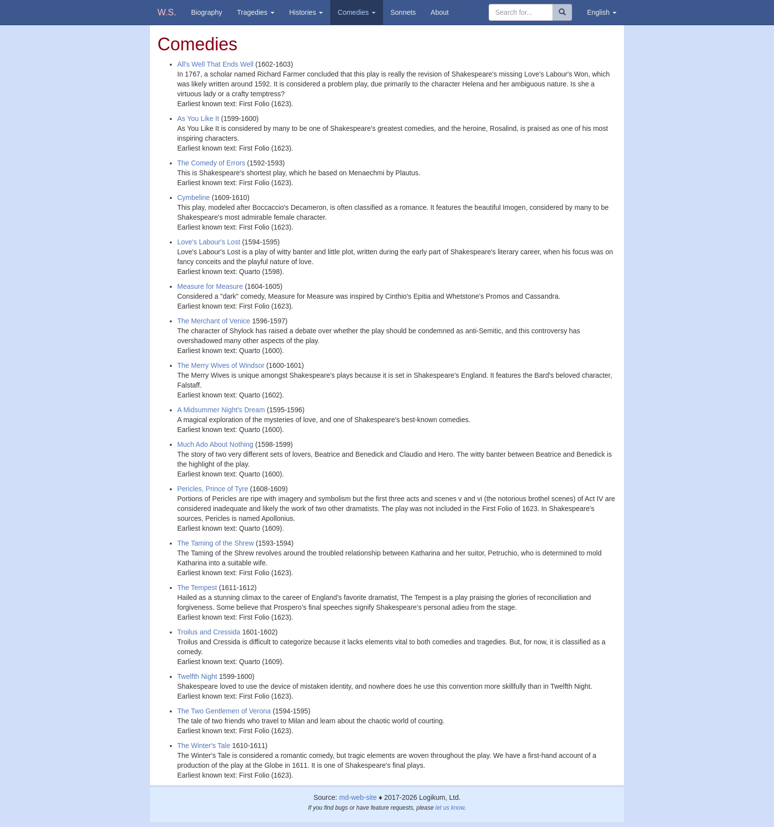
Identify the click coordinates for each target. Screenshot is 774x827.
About (439, 12)
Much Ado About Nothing (215, 444)
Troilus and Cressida (208, 632)
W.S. (166, 12)
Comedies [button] (357, 12)
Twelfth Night (197, 676)
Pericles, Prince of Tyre (212, 489)
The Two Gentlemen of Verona (224, 711)
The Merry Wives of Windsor (221, 365)
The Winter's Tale (203, 745)
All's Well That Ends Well (215, 64)
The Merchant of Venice (213, 321)
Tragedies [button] (255, 12)
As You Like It (198, 118)
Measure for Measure (210, 286)
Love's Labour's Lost (208, 242)
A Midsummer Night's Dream (221, 410)
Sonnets (403, 12)
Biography (206, 12)
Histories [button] (306, 12)
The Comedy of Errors (211, 163)
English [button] (602, 12)
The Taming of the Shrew (215, 543)
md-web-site (358, 797)
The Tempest (197, 587)
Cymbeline (193, 197)
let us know (449, 807)
